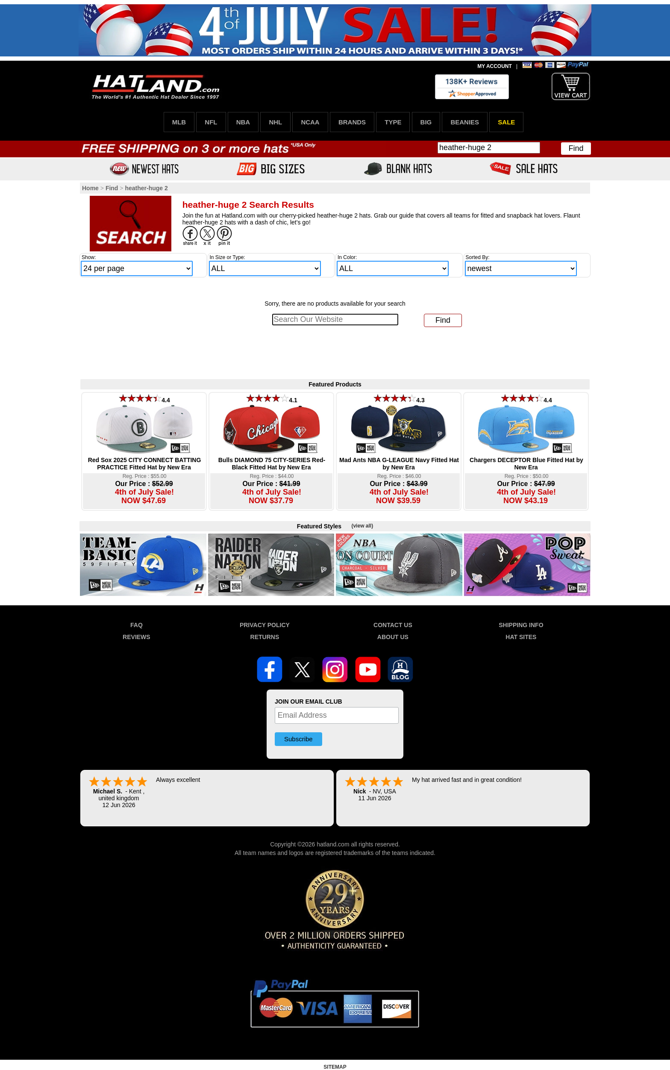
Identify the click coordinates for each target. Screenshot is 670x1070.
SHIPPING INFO (521, 625)
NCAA (310, 122)
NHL (275, 122)
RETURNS (264, 637)
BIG (426, 122)
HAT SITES (520, 637)
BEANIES (464, 122)
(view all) (362, 526)
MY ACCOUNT (494, 66)
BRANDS (352, 122)
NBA (243, 122)
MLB (179, 122)
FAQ (136, 625)
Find (575, 148)
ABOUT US (392, 637)
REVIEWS (136, 637)
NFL (211, 122)
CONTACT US (392, 625)
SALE (506, 122)
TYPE (393, 122)
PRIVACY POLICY (265, 625)
